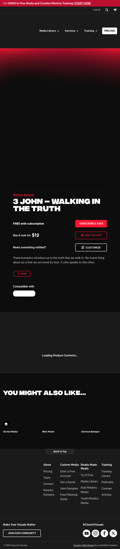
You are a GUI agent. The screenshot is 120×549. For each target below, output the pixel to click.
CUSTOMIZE (93, 247)
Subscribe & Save (91, 223)
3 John (22, 273)
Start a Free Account (67, 474)
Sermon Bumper (23, 195)
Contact (48, 483)
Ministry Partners (48, 492)
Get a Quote (67, 482)
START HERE (82, 3)
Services (70, 30)
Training (89, 30)
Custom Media (69, 464)
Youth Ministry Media (90, 501)
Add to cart (93, 235)
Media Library (47, 30)
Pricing (109, 30)
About (47, 464)
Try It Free (87, 475)
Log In (96, 9)
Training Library (106, 474)
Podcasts (107, 482)
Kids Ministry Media (89, 490)
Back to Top (60, 451)
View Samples (69, 488)
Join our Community (22, 533)
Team (46, 477)
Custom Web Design (83, 545)
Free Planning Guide (68, 497)
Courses (106, 488)
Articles (106, 494)
